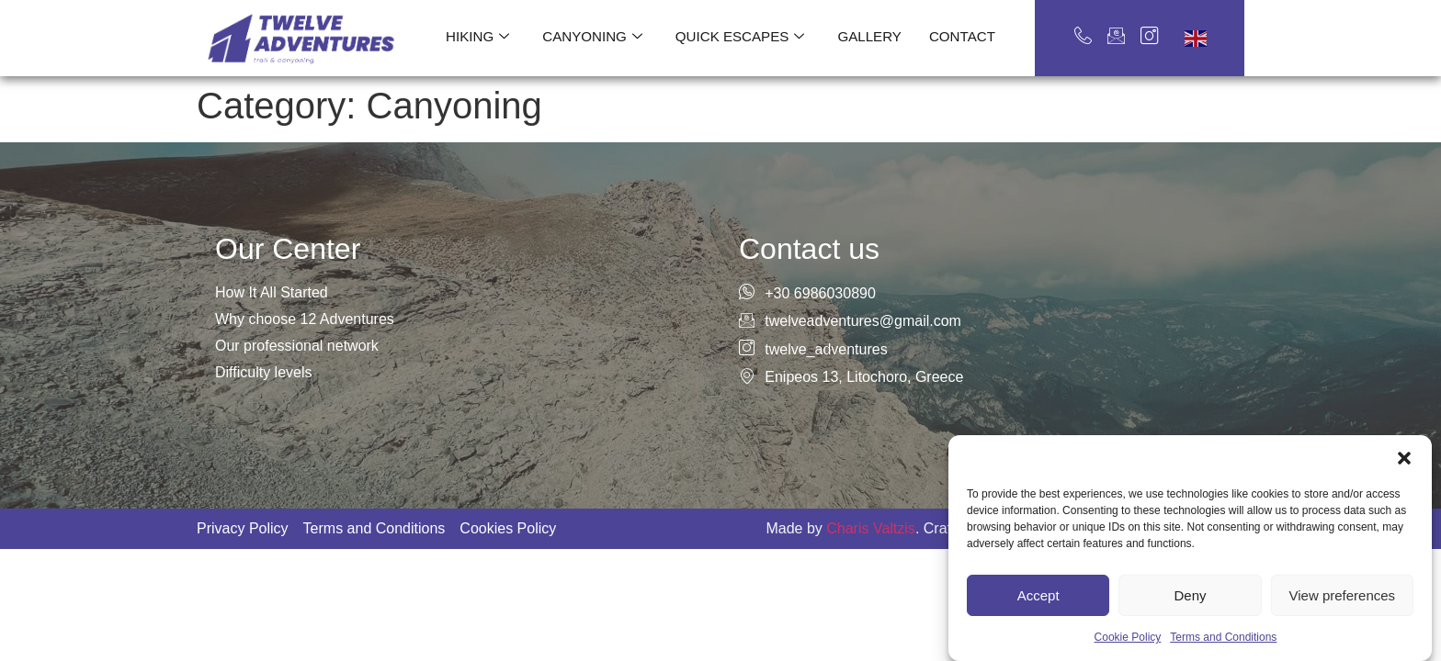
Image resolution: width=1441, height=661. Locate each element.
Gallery (869, 36)
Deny (1190, 633)
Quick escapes (739, 36)
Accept (1038, 633)
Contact (960, 36)
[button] (1404, 496)
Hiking (479, 36)
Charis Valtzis (870, 528)
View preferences (1342, 633)
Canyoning (592, 36)
